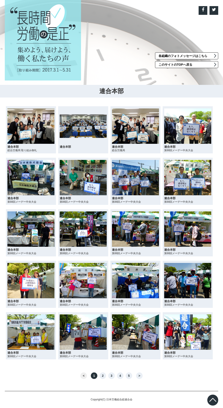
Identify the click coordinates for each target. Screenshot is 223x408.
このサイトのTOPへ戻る (175, 64)
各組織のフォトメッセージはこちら (183, 56)
